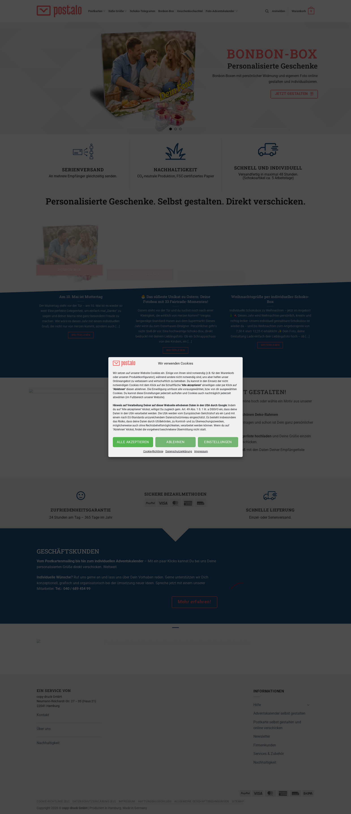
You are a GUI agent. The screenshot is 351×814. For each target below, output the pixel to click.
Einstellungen (218, 442)
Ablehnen (175, 442)
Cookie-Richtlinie (153, 451)
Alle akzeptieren (133, 442)
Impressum (201, 451)
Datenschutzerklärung (178, 451)
